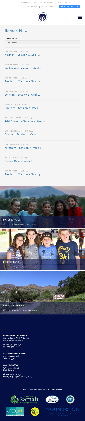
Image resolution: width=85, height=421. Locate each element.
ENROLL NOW (63, 3)
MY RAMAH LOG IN (27, 3)
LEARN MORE (46, 3)
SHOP (76, 3)
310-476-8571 (32, 7)
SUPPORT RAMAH (69, 7)
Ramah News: (17, 30)
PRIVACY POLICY (49, 7)
